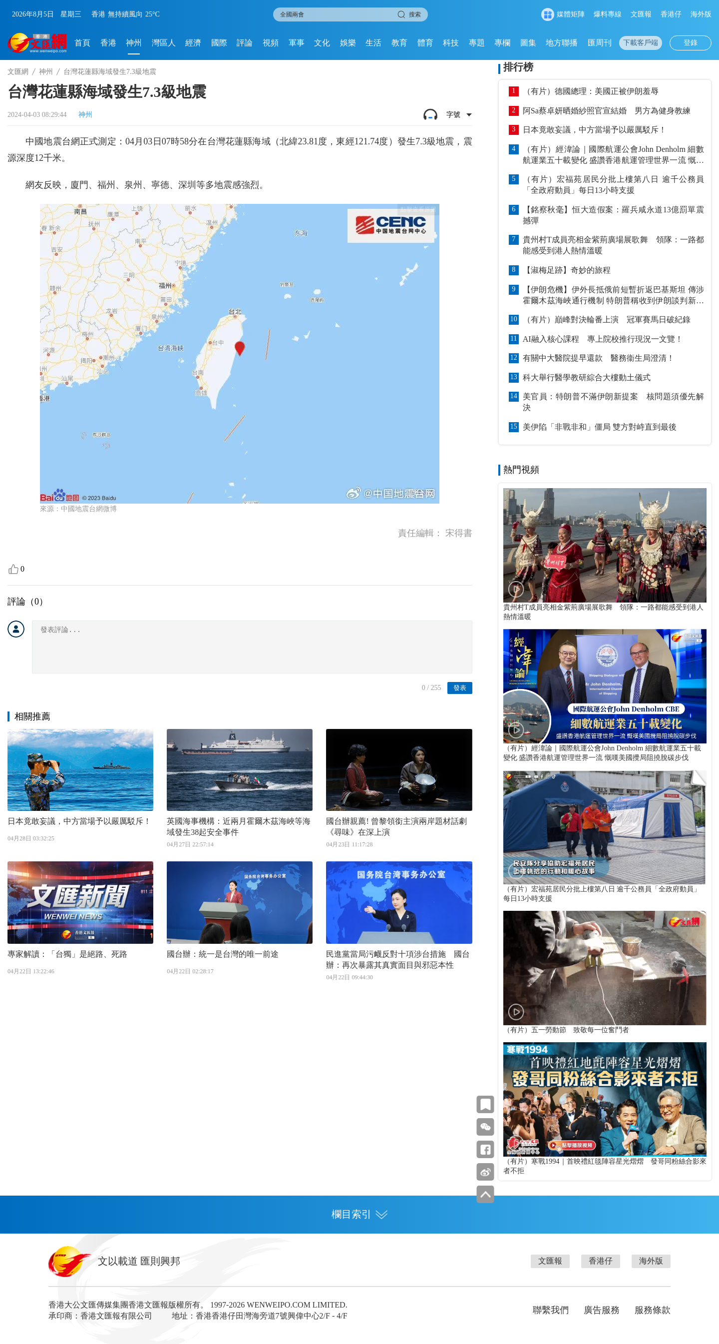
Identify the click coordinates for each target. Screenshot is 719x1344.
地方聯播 (562, 42)
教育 (399, 42)
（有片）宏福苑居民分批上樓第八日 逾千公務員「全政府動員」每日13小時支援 (613, 184)
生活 (373, 42)
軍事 (297, 42)
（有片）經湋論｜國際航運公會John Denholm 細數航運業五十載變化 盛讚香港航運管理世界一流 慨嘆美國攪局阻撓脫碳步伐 (613, 155)
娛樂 (348, 42)
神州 (134, 42)
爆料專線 (608, 14)
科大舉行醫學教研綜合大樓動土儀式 (587, 377)
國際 (219, 42)
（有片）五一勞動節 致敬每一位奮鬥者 (566, 1030)
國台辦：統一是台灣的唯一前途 (223, 954)
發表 (459, 687)
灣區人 (164, 42)
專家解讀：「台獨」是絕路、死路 (67, 954)
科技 (451, 42)
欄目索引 (359, 1214)
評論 (245, 42)
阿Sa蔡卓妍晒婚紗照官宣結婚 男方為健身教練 (607, 110)
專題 (477, 42)
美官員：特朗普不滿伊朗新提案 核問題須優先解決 (613, 402)
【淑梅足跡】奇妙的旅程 (567, 270)
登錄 (691, 42)
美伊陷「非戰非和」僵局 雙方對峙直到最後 (600, 427)
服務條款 (653, 1310)
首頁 (82, 42)
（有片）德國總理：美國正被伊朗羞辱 (591, 91)
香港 (108, 42)
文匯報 (641, 14)
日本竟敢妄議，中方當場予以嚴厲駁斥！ (79, 821)
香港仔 (671, 14)
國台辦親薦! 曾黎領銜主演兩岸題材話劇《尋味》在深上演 (396, 826)
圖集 (528, 42)
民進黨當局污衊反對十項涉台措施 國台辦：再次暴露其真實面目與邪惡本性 (398, 959)
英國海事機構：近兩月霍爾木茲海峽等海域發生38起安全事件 (239, 826)
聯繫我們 (551, 1310)
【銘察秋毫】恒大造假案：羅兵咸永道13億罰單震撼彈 (613, 215)
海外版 (701, 14)
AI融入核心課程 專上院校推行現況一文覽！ (603, 339)
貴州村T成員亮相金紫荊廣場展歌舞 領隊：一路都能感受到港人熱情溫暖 (613, 245)
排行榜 (518, 66)
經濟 (193, 42)
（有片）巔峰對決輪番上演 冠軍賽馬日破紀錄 (607, 319)
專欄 (502, 42)
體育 (425, 42)
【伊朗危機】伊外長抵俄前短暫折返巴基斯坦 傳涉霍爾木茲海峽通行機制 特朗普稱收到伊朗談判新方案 (613, 295)
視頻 (271, 42)
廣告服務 (602, 1310)
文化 (322, 42)
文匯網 (17, 71)
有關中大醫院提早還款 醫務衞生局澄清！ (599, 358)
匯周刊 (600, 42)
